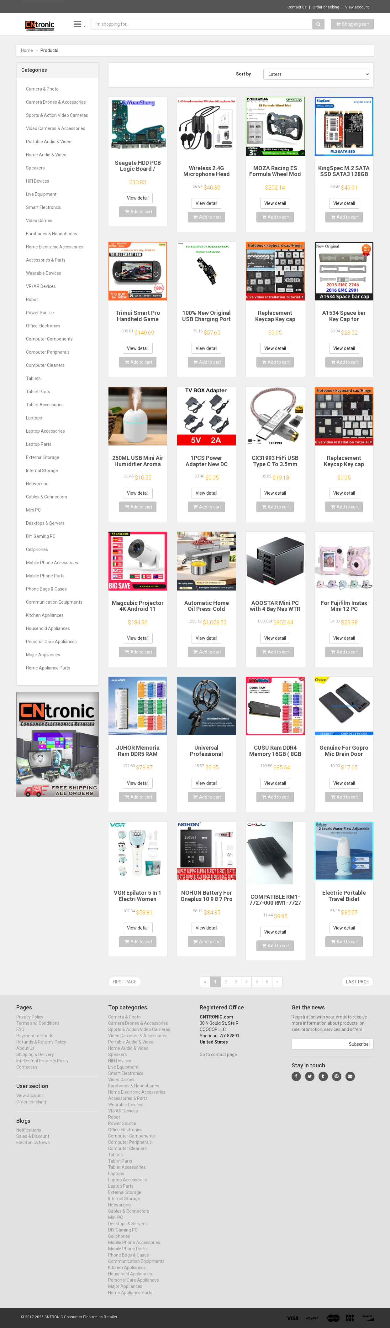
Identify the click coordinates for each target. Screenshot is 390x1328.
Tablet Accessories (45, 404)
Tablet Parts (38, 391)
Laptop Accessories (45, 431)
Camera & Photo (42, 88)
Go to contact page (218, 1060)
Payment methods (34, 1041)
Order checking (326, 7)
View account (357, 7)
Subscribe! (359, 1050)
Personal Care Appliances (51, 641)
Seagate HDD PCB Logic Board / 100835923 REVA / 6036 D (137, 172)
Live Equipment (41, 194)
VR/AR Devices (41, 286)
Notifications (28, 1136)
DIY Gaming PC (40, 536)
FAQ (20, 1035)
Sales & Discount (32, 1142)
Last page (357, 981)
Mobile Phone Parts (45, 575)
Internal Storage (42, 470)
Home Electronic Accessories (54, 246)
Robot (32, 299)
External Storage (42, 457)
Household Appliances (48, 628)
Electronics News (33, 1148)
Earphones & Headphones (51, 233)
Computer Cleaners (45, 365)
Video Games (39, 220)
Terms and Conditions (38, 1029)
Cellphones (37, 549)
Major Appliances (43, 654)
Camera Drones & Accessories (56, 102)
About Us (25, 1054)
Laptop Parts (38, 444)
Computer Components (49, 338)
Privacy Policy (29, 1022)
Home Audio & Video (46, 154)
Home (27, 50)
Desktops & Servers (45, 523)
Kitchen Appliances (45, 615)
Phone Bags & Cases (46, 588)
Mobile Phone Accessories (52, 562)
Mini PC (33, 510)
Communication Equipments (54, 602)
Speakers (35, 167)
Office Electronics (43, 325)
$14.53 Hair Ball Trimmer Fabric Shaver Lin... (107, 6)
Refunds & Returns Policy (41, 1047)
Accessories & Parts (46, 260)
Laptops (34, 417)
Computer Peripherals (48, 352)
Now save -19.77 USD (42, 6)
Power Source (40, 312)
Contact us (297, 7)
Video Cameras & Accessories (55, 128)
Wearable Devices (43, 273)
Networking (37, 483)
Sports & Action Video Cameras (57, 115)
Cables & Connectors (46, 496)
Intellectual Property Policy (42, 1066)
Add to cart (138, 211)
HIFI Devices (37, 181)
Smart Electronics (43, 207)
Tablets (33, 378)
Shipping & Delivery (35, 1060)
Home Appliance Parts (48, 667)
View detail (138, 198)
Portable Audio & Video (48, 141)
